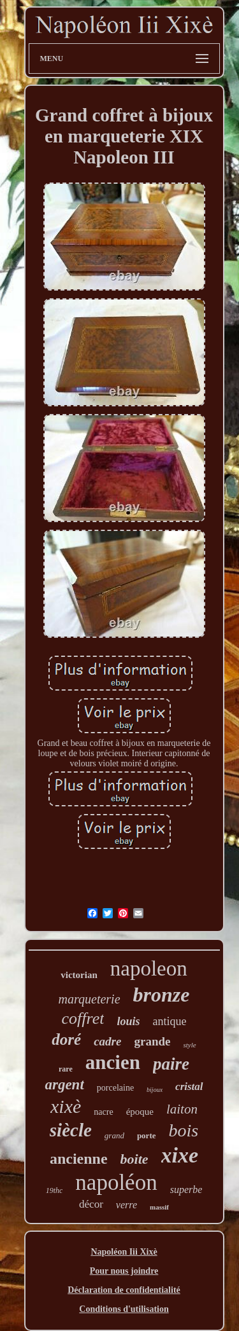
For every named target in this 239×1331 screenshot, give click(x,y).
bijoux (155, 1089)
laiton (182, 1109)
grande (152, 1041)
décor (91, 1204)
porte (146, 1135)
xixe (180, 1155)
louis (128, 1021)
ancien (112, 1062)
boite (134, 1159)
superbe (186, 1189)
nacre (103, 1112)
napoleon (148, 968)
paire (171, 1063)
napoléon (116, 1182)
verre (126, 1204)
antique (169, 1021)
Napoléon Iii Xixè (124, 1252)
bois (184, 1130)
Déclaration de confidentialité (124, 1290)
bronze (161, 994)
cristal (189, 1086)
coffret (83, 1018)
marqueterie (89, 999)
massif (159, 1207)
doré (66, 1039)
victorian (79, 975)
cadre (107, 1041)
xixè (65, 1106)
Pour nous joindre (124, 1271)
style (189, 1045)
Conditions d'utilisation (123, 1309)
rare (66, 1069)
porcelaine (115, 1088)
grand (114, 1135)
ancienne (79, 1158)
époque (140, 1112)
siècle (71, 1130)
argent (64, 1085)
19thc (54, 1190)
